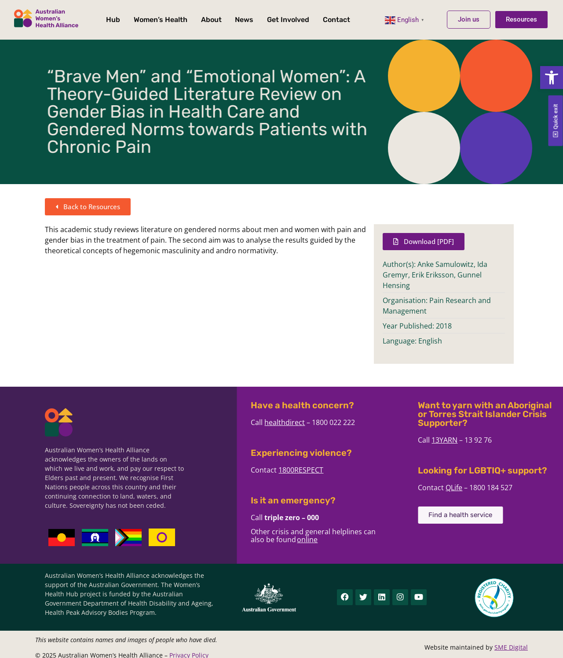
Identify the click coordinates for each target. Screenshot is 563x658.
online (371, 539)
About (211, 19)
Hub (113, 19)
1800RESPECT (364, 470)
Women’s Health (160, 19)
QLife (517, 487)
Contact (336, 19)
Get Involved (288, 19)
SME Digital (511, 647)
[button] (551, 77)
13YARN (508, 440)
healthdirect (348, 422)
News (244, 19)
